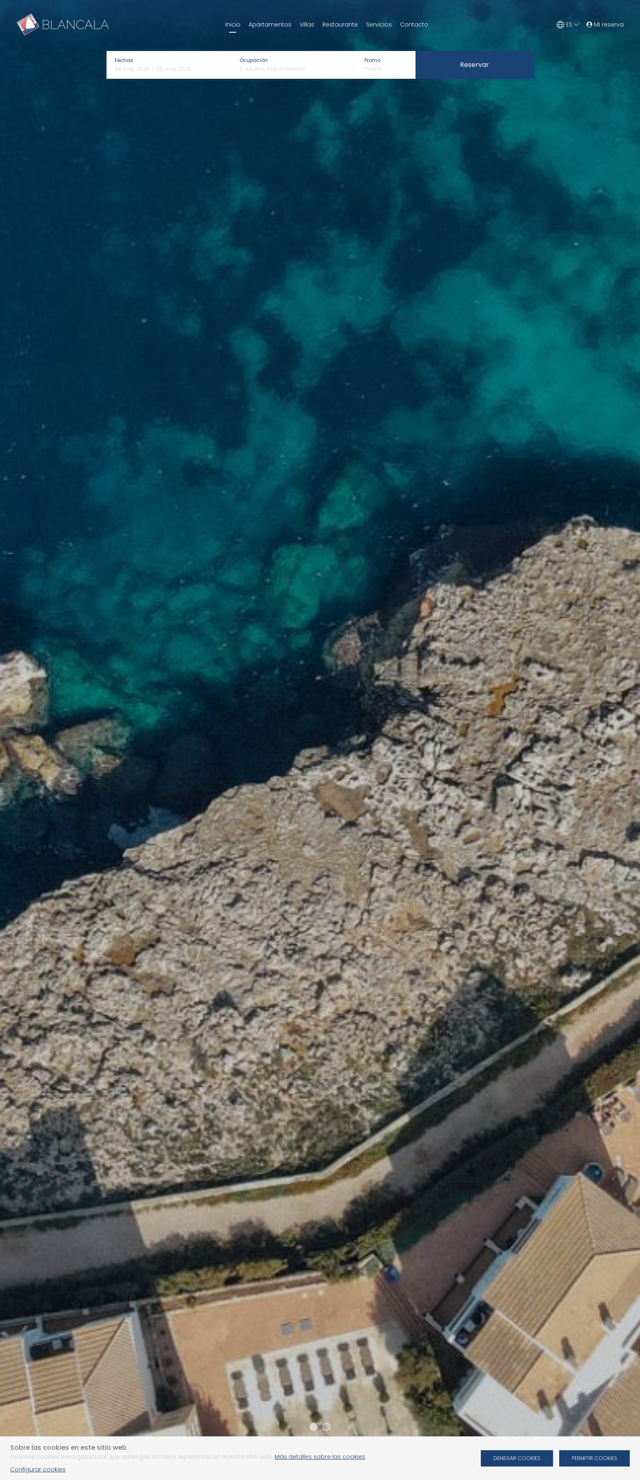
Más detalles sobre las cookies (320, 1457)
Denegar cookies (516, 1458)
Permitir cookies (594, 1458)
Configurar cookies (38, 1469)
